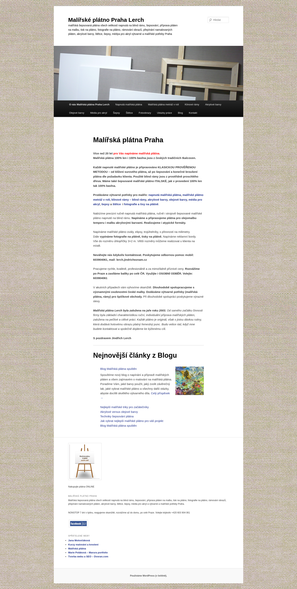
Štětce (129, 112)
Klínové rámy (192, 104)
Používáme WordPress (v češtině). (148, 575)
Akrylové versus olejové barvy (119, 411)
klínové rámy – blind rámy (129, 199)
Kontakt (193, 112)
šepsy (105, 204)
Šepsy (116, 112)
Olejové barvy (76, 112)
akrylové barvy (157, 199)
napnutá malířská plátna (164, 194)
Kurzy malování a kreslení (83, 544)
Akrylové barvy (213, 104)
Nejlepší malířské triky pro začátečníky (124, 407)
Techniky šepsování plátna (117, 416)
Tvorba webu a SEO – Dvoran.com (88, 556)
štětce (117, 204)
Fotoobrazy (145, 112)
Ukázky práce (164, 112)
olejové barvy (178, 199)
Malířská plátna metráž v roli (163, 104)
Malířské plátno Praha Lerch (106, 20)
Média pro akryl (98, 112)
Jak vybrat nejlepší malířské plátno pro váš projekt (131, 420)
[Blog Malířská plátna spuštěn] (189, 381)
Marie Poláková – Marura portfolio (88, 552)
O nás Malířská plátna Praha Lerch (89, 104)
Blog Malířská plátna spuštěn (118, 368)
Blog (180, 112)
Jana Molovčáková (79, 540)
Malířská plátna (77, 548)
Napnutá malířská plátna (128, 104)
